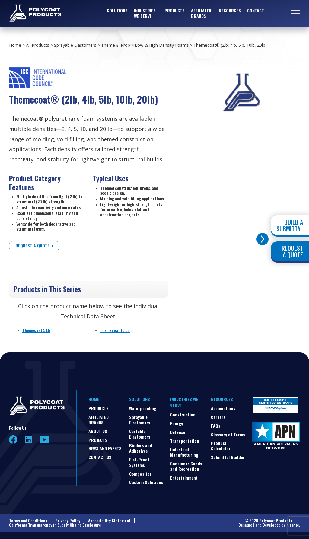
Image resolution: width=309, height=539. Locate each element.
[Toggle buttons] (262, 239)
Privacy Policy (67, 520)
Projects (97, 440)
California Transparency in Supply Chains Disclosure (55, 524)
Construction (183, 414)
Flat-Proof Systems (139, 462)
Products (174, 11)
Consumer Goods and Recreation (186, 466)
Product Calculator (221, 445)
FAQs (215, 426)
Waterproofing (142, 408)
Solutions (117, 11)
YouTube (44, 439)
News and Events (105, 448)
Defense (177, 432)
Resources (230, 11)
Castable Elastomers (139, 434)
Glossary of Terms (228, 434)
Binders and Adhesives (140, 448)
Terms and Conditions (28, 520)
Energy (176, 423)
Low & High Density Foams (162, 45)
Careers (218, 417)
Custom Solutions (146, 482)
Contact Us (99, 457)
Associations (223, 408)
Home (15, 45)
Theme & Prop (115, 45)
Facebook (13, 439)
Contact (255, 11)
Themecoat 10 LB (115, 330)
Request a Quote (32, 245)
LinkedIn (28, 439)
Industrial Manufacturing (184, 452)
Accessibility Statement (109, 520)
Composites (140, 473)
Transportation (184, 441)
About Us (97, 431)
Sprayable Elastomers (75, 45)
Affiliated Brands (201, 13)
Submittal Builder (228, 457)
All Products (37, 45)
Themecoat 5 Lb (36, 330)
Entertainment (184, 477)
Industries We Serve (145, 13)
